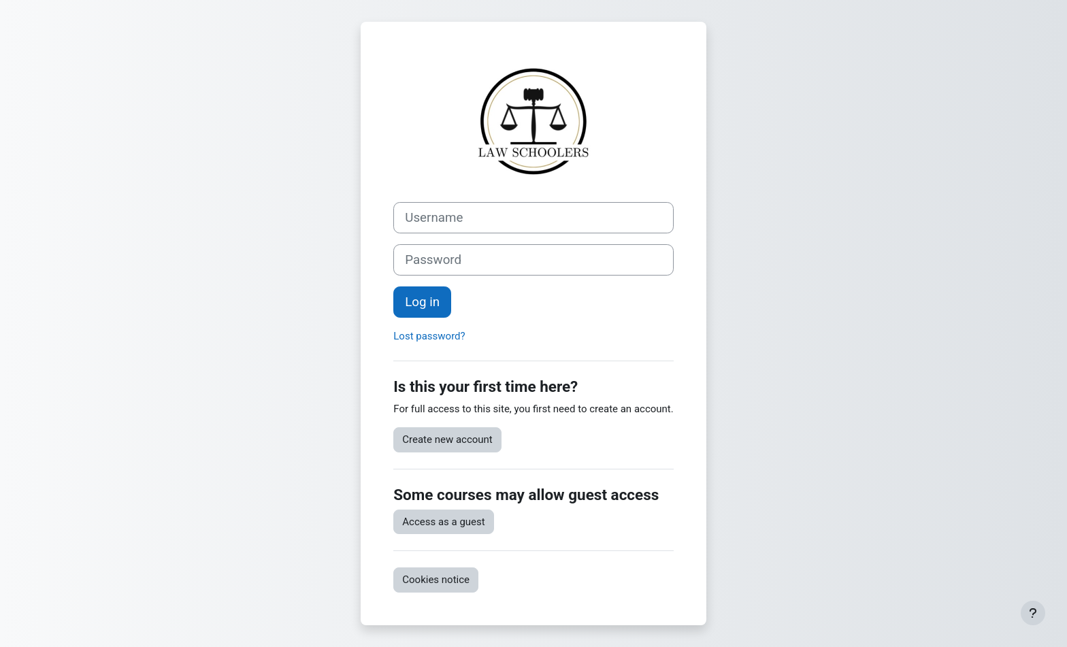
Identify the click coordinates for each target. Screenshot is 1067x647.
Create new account (447, 439)
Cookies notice (436, 580)
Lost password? (429, 336)
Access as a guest (443, 522)
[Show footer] (1033, 613)
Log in (422, 302)
